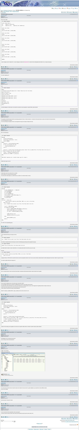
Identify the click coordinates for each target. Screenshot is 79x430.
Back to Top (39, 423)
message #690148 (10, 14)
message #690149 (11, 68)
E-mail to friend (3, 12)
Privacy (49, 428)
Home (76, 8)
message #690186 (11, 405)
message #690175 (19, 166)
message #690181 (19, 331)
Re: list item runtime (5, 68)
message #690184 (19, 394)
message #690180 (11, 276)
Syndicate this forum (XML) (73, 424)
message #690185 (11, 394)
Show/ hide (8, 21)
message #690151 (11, 112)
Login (72, 8)
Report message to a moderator (74, 76)
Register (69, 8)
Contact (45, 428)
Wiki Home (41, 428)
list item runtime (5, 14)
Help (60, 8)
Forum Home (31, 428)
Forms (14, 10)
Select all (5, 21)
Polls (11, 11)
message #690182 (11, 331)
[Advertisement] (46, 3)
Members (64, 8)
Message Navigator (16, 11)
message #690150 (11, 80)
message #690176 (11, 166)
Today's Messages (6, 11)
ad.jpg (8, 373)
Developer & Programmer (8, 10)
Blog (53, 8)
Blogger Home (36, 428)
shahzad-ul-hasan (4, 15)
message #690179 (11, 265)
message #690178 (19, 265)
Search (56, 8)
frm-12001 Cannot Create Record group (71, 421)
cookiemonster (3, 70)
